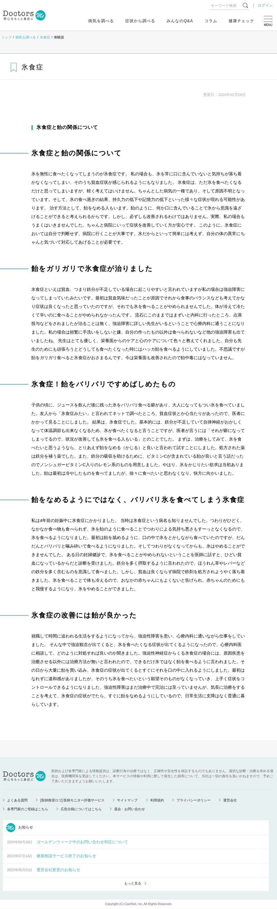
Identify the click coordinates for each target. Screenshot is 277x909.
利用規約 (157, 800)
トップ (6, 37)
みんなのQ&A (180, 20)
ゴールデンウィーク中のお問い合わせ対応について (82, 842)
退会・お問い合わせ (129, 809)
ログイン (265, 5)
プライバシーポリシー (194, 800)
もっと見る (132, 884)
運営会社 (230, 800)
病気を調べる (101, 20)
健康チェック (241, 20)
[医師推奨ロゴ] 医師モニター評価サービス (72, 800)
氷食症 (45, 37)
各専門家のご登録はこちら (27, 809)
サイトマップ (127, 800)
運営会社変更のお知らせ (58, 869)
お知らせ (19, 827)
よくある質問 (17, 800)
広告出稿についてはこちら (81, 809)
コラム (210, 20)
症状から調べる (140, 20)
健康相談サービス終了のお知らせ (66, 856)
